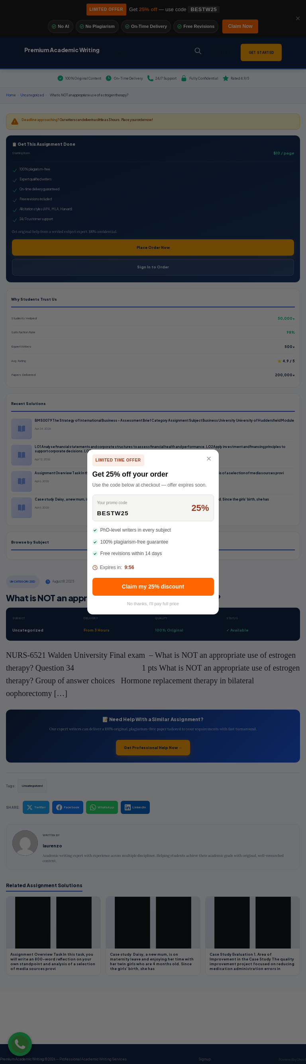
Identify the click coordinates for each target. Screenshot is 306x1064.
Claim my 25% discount (153, 586)
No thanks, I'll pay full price (153, 603)
